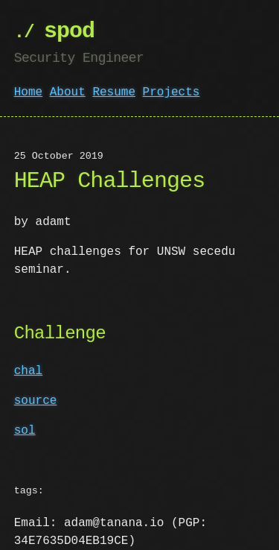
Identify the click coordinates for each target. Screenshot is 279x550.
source (35, 401)
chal (28, 371)
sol (25, 431)
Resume (113, 92)
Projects (171, 92)
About (68, 92)
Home (28, 92)
